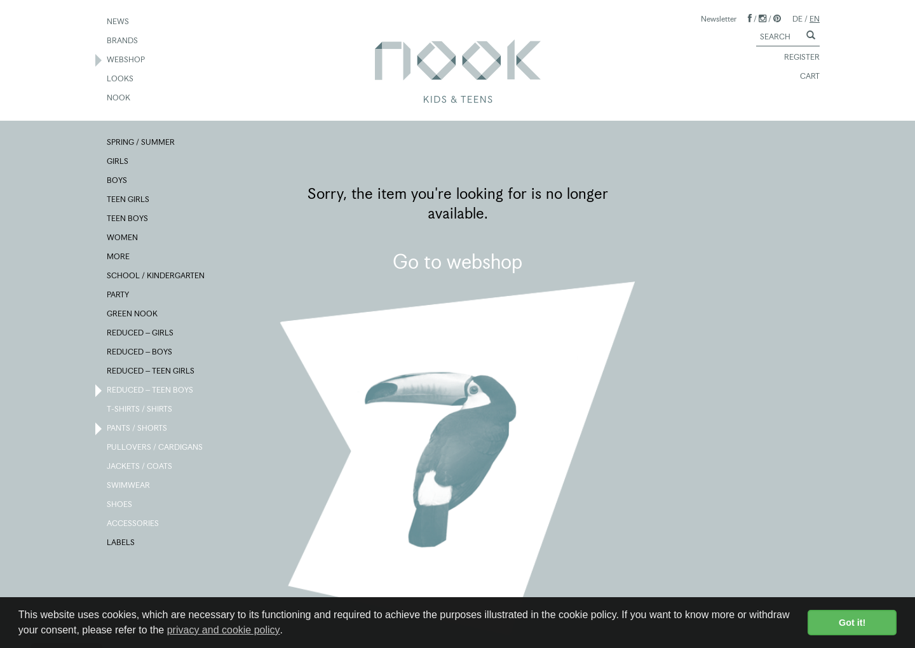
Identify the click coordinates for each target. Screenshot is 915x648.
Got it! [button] (852, 623)
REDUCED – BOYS (140, 352)
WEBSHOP (126, 60)
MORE (119, 257)
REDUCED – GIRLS (140, 333)
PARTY (118, 295)
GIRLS (118, 162)
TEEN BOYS (128, 219)
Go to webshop (457, 261)
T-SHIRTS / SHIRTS (140, 409)
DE (797, 19)
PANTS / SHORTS (137, 428)
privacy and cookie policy (223, 629)
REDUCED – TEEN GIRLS (151, 371)
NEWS (118, 22)
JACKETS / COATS (140, 467)
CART (804, 77)
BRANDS (123, 41)
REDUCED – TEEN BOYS (150, 390)
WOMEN (123, 238)
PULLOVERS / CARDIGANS (155, 448)
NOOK (119, 98)
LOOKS (120, 79)
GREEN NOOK (133, 314)
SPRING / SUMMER (141, 143)
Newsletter (718, 19)
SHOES (120, 505)
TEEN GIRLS (128, 200)
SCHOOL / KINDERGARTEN (156, 276)
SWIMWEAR (129, 486)
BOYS (117, 181)
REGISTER (796, 57)
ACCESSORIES (133, 524)
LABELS (121, 543)
